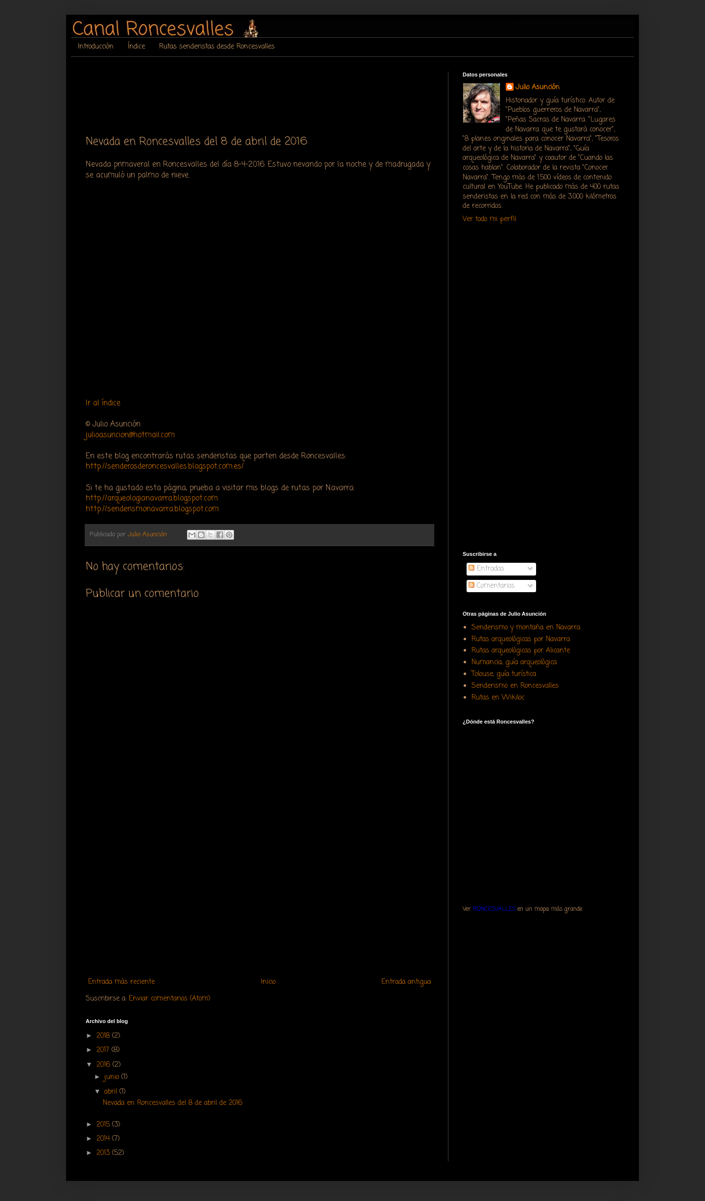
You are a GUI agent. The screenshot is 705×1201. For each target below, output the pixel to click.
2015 (104, 1125)
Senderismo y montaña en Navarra (525, 628)
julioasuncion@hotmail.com (130, 435)
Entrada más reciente (121, 982)
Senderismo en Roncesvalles (515, 686)
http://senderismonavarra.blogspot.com (152, 509)
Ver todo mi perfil (489, 219)
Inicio (268, 982)
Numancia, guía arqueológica (514, 662)
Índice (136, 47)
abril (111, 1092)
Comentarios (492, 586)
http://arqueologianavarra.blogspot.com (152, 498)
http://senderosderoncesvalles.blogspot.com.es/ (165, 466)
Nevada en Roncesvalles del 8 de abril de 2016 (172, 1103)
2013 (104, 1153)
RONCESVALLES (494, 909)
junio (112, 1077)
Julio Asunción (538, 88)
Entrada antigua (406, 982)
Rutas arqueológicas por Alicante (520, 651)
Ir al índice (103, 403)
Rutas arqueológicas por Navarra (520, 639)
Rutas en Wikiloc (497, 698)
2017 (104, 1050)
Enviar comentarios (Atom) (170, 999)
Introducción (96, 47)
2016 (104, 1065)
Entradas (486, 569)
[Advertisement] (264, 94)
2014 (104, 1139)
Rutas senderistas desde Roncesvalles (217, 47)
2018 (104, 1036)
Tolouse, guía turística (503, 674)
